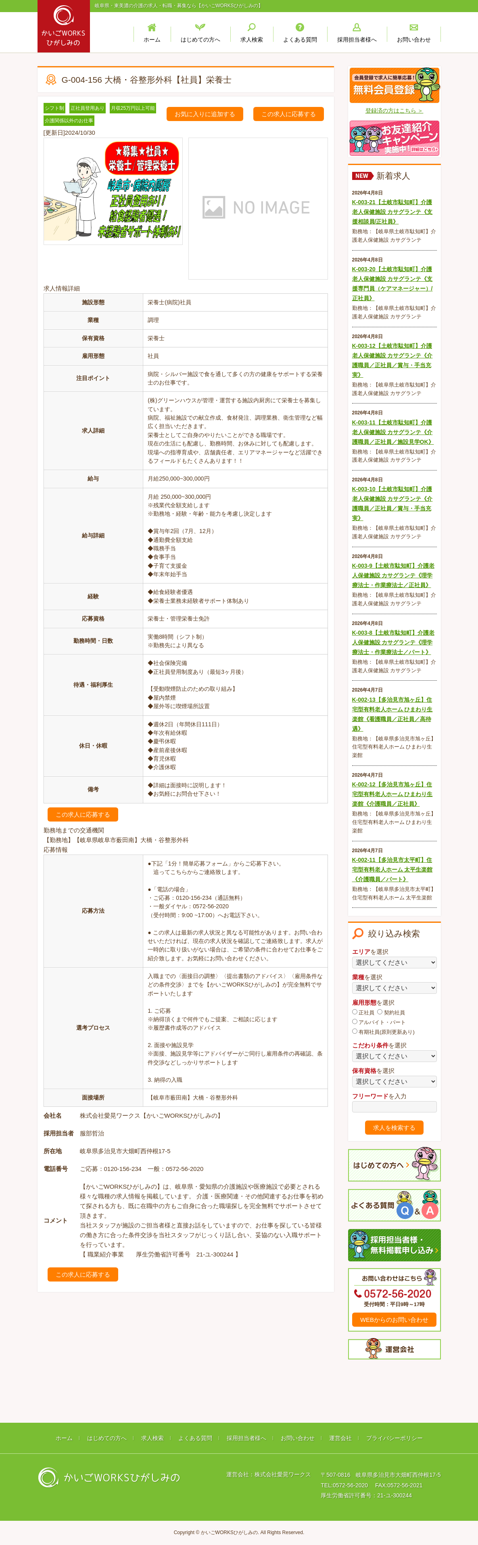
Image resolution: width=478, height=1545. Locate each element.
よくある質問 (195, 1438)
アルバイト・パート (379, 1022)
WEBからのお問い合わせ (394, 1319)
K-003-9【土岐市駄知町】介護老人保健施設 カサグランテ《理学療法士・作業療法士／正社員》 (393, 575)
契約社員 (391, 1012)
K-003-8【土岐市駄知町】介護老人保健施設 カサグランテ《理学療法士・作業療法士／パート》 (393, 642)
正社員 (363, 1012)
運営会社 (340, 1438)
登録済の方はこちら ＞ (394, 110)
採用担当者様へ (246, 1438)
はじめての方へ (107, 1438)
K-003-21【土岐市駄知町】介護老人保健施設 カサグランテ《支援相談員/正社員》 (392, 212)
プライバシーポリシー (394, 1438)
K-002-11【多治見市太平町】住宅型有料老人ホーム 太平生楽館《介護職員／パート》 (392, 869)
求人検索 (152, 1438)
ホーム (64, 1438)
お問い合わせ (298, 1438)
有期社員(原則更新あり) (383, 1032)
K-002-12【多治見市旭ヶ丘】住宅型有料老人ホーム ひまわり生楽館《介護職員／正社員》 (392, 794)
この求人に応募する (288, 114)
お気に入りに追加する (205, 114)
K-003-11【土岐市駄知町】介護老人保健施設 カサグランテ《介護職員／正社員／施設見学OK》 (393, 432)
